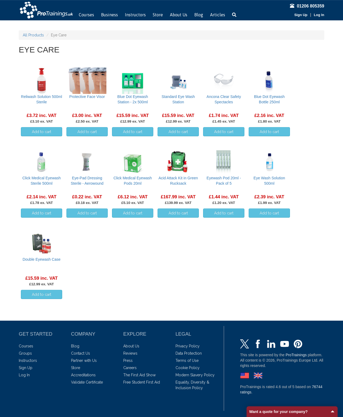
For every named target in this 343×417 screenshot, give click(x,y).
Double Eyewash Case (42, 259)
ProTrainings (296, 355)
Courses (86, 14)
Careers (130, 368)
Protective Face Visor (87, 96)
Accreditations (83, 375)
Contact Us (80, 353)
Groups (25, 353)
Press (128, 360)
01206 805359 (307, 6)
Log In (319, 15)
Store (158, 14)
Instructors (135, 14)
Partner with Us (84, 360)
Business (109, 14)
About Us (178, 14)
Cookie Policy (188, 368)
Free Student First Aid (141, 382)
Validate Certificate (87, 382)
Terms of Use (187, 360)
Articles (217, 14)
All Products (33, 35)
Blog (198, 14)
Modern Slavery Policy (195, 375)
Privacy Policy (188, 346)
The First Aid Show (139, 375)
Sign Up (300, 15)
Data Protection (189, 353)
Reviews (130, 353)
